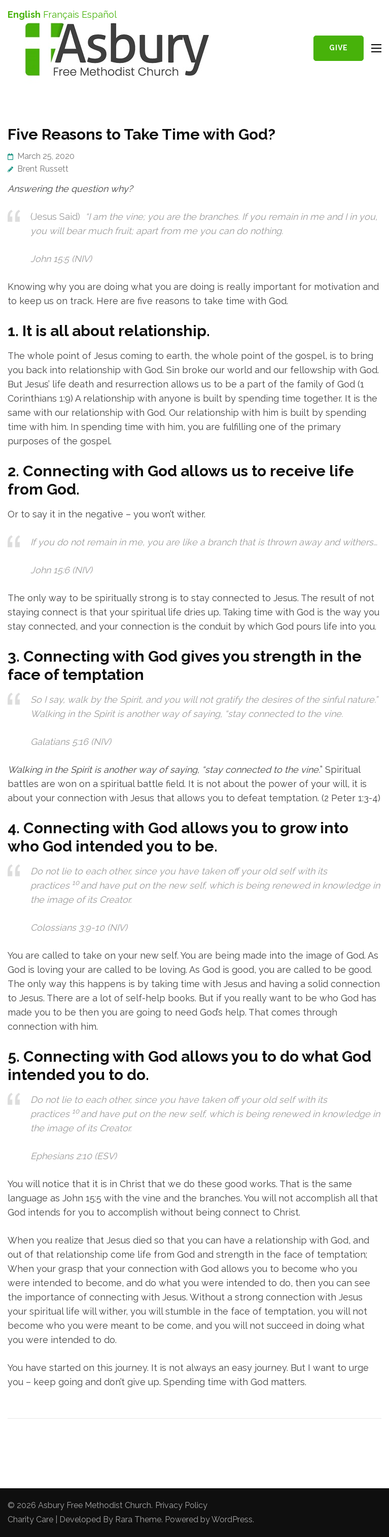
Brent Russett (42, 169)
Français (61, 14)
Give (338, 48)
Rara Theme (138, 1519)
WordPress (232, 1519)
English (24, 14)
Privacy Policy (181, 1505)
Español (99, 14)
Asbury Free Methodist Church (94, 1505)
